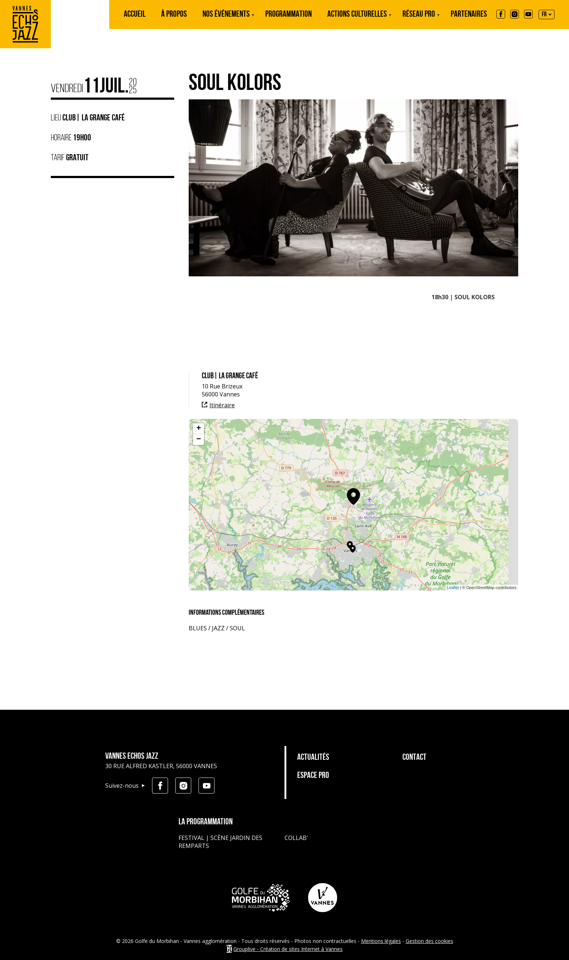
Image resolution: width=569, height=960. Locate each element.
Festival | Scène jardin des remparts (220, 842)
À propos (174, 14)
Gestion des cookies (429, 941)
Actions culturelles (357, 19)
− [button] (198, 439)
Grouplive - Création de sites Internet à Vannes (288, 948)
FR (544, 14)
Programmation (288, 14)
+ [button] (198, 428)
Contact (414, 757)
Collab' (296, 838)
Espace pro (313, 775)
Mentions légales (381, 941)
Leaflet (453, 587)
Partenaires (469, 14)
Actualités (313, 757)
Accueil (135, 14)
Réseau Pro (418, 19)
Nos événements (226, 19)
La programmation (206, 822)
